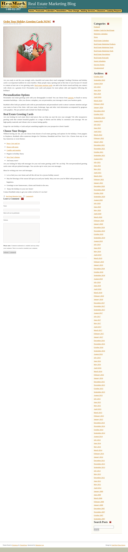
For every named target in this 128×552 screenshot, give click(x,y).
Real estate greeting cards (43, 85)
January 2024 (98, 107)
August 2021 (98, 159)
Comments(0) (29, 196)
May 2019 (97, 251)
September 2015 (99, 392)
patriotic (71, 98)
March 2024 (98, 101)
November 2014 (99, 426)
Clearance (101, 11)
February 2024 (99, 104)
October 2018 (98, 272)
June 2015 (97, 402)
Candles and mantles (14, 150)
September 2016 (99, 351)
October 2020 (98, 193)
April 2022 (97, 131)
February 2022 (99, 138)
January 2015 (98, 419)
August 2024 (98, 83)
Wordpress (15, 545)
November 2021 (99, 149)
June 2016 (97, 361)
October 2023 (98, 114)
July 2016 (97, 358)
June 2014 (97, 443)
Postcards (40, 11)
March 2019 (98, 258)
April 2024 (97, 97)
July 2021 (97, 162)
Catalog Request (114, 11)
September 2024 (99, 80)
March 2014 (98, 450)
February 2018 (99, 296)
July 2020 (97, 203)
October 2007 (98, 515)
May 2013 (97, 474)
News (96, 37)
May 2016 (97, 364)
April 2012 (97, 488)
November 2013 (99, 464)
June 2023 (97, 128)
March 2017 (98, 330)
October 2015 (98, 388)
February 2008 (99, 502)
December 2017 (99, 303)
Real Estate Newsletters (102, 54)
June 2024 (97, 90)
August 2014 (98, 436)
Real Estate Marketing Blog (52, 3)
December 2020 (99, 186)
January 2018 (98, 299)
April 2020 (97, 214)
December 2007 (99, 508)
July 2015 (97, 399)
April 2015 (97, 409)
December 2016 (99, 341)
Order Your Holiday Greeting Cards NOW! (27, 21)
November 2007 (99, 512)
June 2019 (97, 248)
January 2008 (98, 505)
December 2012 (99, 478)
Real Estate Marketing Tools (14, 196)
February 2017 (99, 334)
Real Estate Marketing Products (104, 44)
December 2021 (99, 145)
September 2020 (99, 197)
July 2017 (97, 316)
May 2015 (97, 406)
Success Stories (99, 65)
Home (31, 11)
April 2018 (97, 289)
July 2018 (97, 282)
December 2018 (99, 269)
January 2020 (98, 224)
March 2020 (98, 217)
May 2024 (97, 94)
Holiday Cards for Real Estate (104, 30)
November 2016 (99, 344)
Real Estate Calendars (101, 41)
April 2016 (97, 368)
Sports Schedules (99, 61)
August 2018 (98, 279)
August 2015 (98, 395)
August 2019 (98, 241)
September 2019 (99, 238)
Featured (97, 27)
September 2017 (99, 310)
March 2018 (98, 293)
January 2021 (98, 183)
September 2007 (99, 519)
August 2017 (98, 313)
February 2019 (99, 262)
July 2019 (97, 244)
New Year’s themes (13, 157)
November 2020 (99, 190)
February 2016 (99, 375)
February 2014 (99, 454)
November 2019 (99, 231)
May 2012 (97, 484)
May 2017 (97, 323)
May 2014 (97, 447)
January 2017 (98, 337)
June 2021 (97, 166)
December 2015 (99, 382)
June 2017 (97, 320)
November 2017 (99, 306)
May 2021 (97, 169)
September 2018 (99, 275)
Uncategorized (99, 68)
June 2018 (97, 286)
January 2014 (98, 457)
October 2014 (98, 430)
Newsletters (61, 11)
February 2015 (99, 416)
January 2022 (98, 142)
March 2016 (98, 371)
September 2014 (99, 433)
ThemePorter (23, 545)
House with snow (13, 147)
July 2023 (97, 124)
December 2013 (99, 460)
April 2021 (97, 173)
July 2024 (97, 87)
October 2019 (98, 234)
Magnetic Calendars (101, 34)
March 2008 (98, 498)
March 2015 (98, 413)
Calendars (50, 11)
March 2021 (98, 176)
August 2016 (98, 354)
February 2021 (99, 179)
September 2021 (99, 155)
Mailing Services (88, 11)
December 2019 (99, 227)
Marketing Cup (39, 545)
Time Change (73, 11)
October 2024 (98, 77)
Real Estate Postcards (101, 58)
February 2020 (99, 221)
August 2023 (98, 121)
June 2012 (97, 481)
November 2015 (99, 385)
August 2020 (98, 200)
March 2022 (98, 135)
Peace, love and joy (13, 143)
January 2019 (98, 265)
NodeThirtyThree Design (118, 545)
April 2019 (97, 255)
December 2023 (99, 111)
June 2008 (97, 495)
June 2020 (97, 207)
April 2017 (97, 327)
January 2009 (98, 491)
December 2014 (99, 423)
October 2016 (98, 347)
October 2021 (98, 152)
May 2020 (97, 210)
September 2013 (99, 467)
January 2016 (98, 378)
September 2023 (99, 118)
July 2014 (97, 440)
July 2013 (97, 471)
